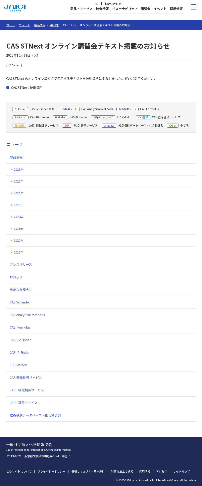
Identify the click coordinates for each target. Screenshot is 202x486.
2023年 (18, 205)
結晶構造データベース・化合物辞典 (35, 415)
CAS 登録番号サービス (26, 377)
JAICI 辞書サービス (24, 402)
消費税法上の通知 (122, 471)
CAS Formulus (20, 327)
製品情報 (39, 25)
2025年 (18, 181)
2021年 (18, 229)
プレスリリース (21, 264)
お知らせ (16, 277)
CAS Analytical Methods (27, 314)
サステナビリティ (125, 14)
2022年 (54, 25)
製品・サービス (81, 14)
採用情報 (176, 14)
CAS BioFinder (20, 339)
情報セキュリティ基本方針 (88, 471)
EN (96, 3)
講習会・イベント (153, 14)
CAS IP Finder (20, 352)
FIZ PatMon (18, 364)
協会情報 (102, 14)
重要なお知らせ (21, 289)
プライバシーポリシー (51, 471)
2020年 (18, 240)
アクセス (161, 471)
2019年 (18, 252)
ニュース (24, 25)
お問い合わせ (112, 3)
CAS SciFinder (20, 302)
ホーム (10, 25)
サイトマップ (181, 471)
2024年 (18, 193)
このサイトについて (19, 471)
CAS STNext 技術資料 (27, 87)
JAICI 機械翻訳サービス (27, 390)
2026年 (18, 169)
